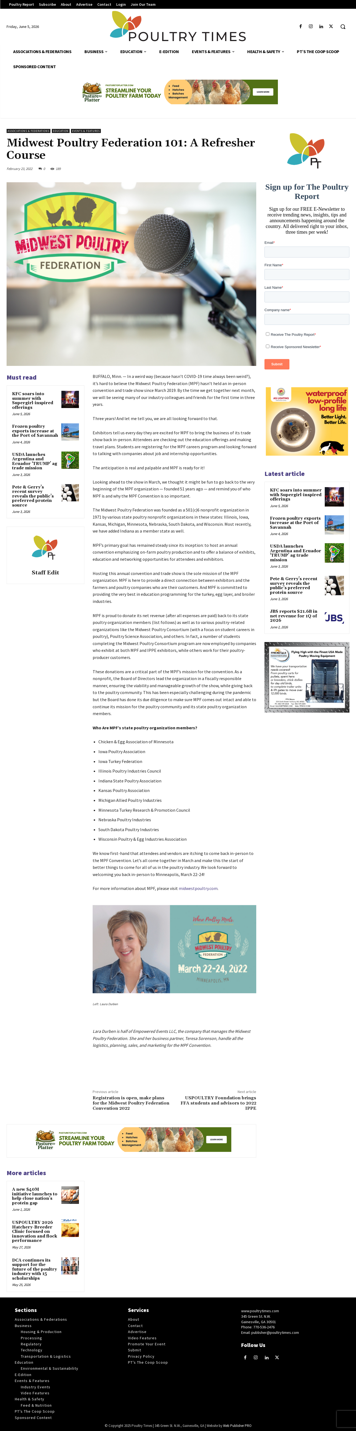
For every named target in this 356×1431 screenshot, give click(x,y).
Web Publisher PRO (237, 1425)
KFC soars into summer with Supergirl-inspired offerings (32, 400)
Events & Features (86, 131)
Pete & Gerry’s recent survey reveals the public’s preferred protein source (33, 496)
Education (61, 131)
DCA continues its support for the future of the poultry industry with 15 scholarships (34, 1269)
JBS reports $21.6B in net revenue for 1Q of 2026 (293, 616)
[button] (342, 26)
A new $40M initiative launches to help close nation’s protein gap (34, 1196)
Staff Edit (45, 573)
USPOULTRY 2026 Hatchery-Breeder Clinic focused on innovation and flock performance (34, 1231)
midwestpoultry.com (198, 888)
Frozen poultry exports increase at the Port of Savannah (35, 431)
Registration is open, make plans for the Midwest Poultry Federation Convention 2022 (131, 1103)
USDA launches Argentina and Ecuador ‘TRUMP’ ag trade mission (34, 461)
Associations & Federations (28, 131)
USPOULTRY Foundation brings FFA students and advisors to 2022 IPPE (218, 1103)
